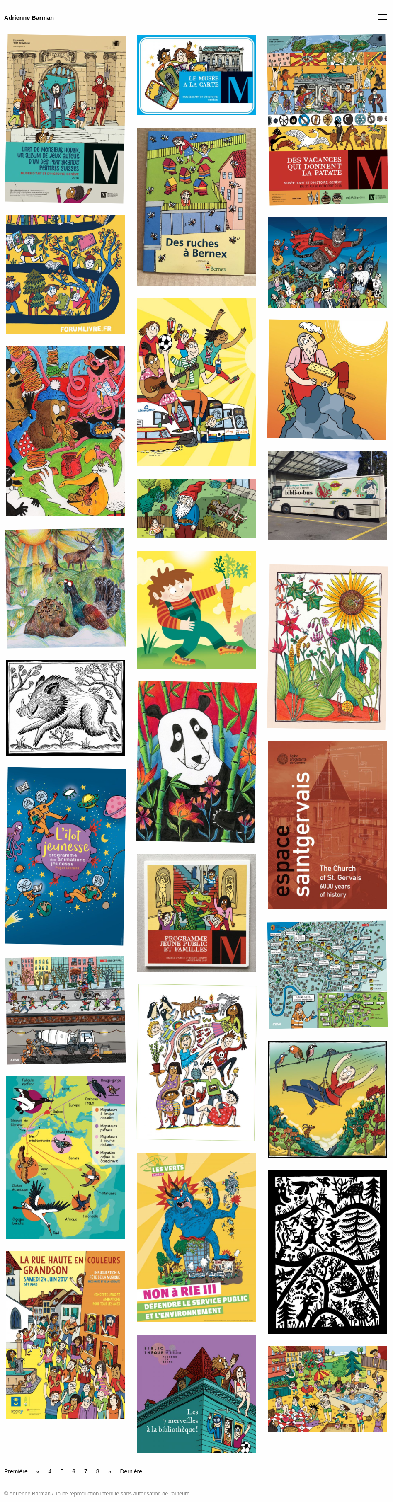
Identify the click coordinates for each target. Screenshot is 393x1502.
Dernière (131, 1471)
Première (16, 1471)
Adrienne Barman (29, 18)
